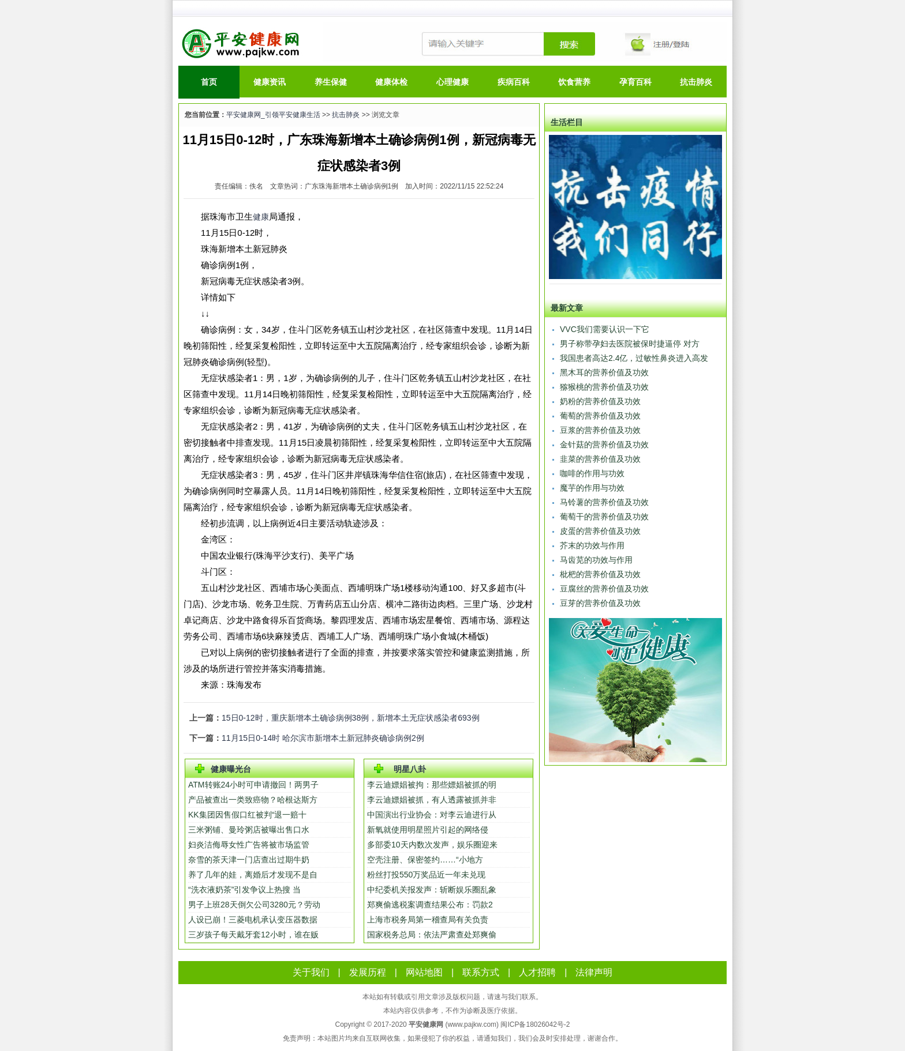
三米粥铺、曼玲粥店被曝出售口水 (248, 829)
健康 (261, 216)
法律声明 (593, 972)
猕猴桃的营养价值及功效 (604, 386)
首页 (209, 81)
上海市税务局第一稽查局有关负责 (427, 919)
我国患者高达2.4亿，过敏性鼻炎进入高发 (634, 358)
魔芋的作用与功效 (592, 487)
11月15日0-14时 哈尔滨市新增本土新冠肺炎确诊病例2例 (323, 738)
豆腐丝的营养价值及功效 (604, 588)
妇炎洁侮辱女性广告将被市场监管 (248, 844)
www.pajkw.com (471, 1024)
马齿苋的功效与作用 (596, 559)
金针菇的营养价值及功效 (604, 444)
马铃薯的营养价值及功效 (604, 502)
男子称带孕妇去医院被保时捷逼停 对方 (630, 343)
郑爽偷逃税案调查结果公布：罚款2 (430, 904)
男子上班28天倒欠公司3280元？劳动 (254, 904)
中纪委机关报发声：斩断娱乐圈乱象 (431, 889)
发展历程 (367, 972)
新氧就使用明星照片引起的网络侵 (427, 829)
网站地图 (424, 972)
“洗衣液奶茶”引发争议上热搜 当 (244, 889)
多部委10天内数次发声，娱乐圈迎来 (432, 844)
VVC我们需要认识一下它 (604, 329)
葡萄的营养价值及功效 (600, 415)
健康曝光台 (231, 769)
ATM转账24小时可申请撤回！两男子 (253, 784)
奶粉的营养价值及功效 (600, 401)
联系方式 (480, 972)
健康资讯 (269, 81)
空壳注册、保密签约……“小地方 (425, 859)
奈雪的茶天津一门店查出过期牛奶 (248, 859)
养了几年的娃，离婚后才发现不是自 (252, 874)
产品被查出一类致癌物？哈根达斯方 (252, 799)
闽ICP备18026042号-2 (535, 1024)
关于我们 (311, 972)
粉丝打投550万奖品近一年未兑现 (427, 874)
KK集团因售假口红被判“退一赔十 (247, 814)
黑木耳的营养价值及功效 (604, 372)
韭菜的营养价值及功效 (600, 459)
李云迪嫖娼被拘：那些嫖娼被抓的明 (431, 784)
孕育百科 (635, 81)
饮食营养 (574, 81)
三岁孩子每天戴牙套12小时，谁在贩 (253, 934)
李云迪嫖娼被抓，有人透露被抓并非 (431, 799)
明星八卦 (410, 769)
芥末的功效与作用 (592, 545)
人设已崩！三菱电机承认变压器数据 (252, 919)
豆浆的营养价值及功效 (600, 430)
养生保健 (331, 81)
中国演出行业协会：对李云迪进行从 (431, 814)
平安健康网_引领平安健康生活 (273, 115)
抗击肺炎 (696, 81)
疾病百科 (514, 81)
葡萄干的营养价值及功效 (604, 516)
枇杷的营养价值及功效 (600, 574)
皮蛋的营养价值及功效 (600, 531)
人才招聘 (537, 972)
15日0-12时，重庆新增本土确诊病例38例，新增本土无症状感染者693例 (351, 717)
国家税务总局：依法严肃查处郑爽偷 (431, 934)
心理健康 (452, 81)
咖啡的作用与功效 (592, 473)
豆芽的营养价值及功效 (600, 603)
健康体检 (391, 81)
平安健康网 (426, 1024)
